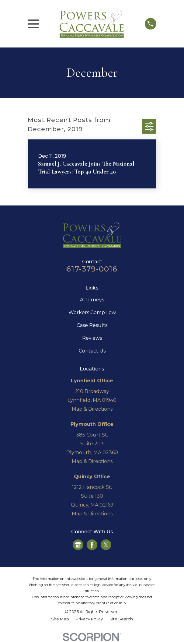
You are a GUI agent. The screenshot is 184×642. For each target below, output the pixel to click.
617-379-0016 (91, 269)
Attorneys (92, 300)
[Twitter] (106, 545)
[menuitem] (60, 619)
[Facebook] (92, 545)
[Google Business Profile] (78, 545)
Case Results (92, 325)
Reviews (92, 338)
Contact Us (92, 351)
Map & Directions (92, 409)
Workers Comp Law (92, 312)
